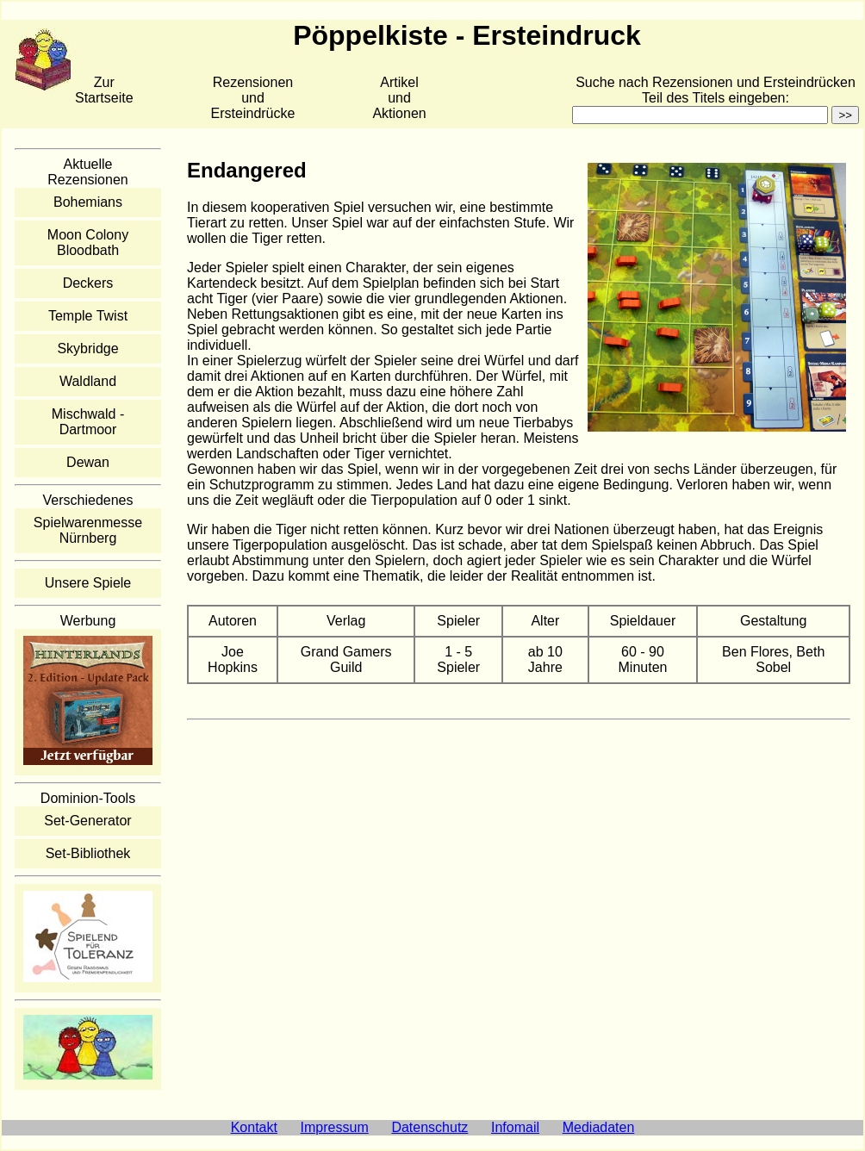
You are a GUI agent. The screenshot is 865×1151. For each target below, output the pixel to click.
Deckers (88, 283)
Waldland (87, 381)
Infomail (515, 1127)
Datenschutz (429, 1127)
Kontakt (254, 1127)
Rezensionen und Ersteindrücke (253, 98)
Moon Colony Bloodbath (87, 242)
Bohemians (87, 202)
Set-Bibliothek (88, 853)
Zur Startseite (104, 90)
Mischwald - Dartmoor (88, 422)
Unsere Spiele (88, 583)
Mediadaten (599, 1127)
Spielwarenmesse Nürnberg (88, 530)
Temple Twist (88, 315)
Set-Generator (87, 820)
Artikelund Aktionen (399, 98)
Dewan (87, 462)
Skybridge (87, 348)
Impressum (335, 1127)
